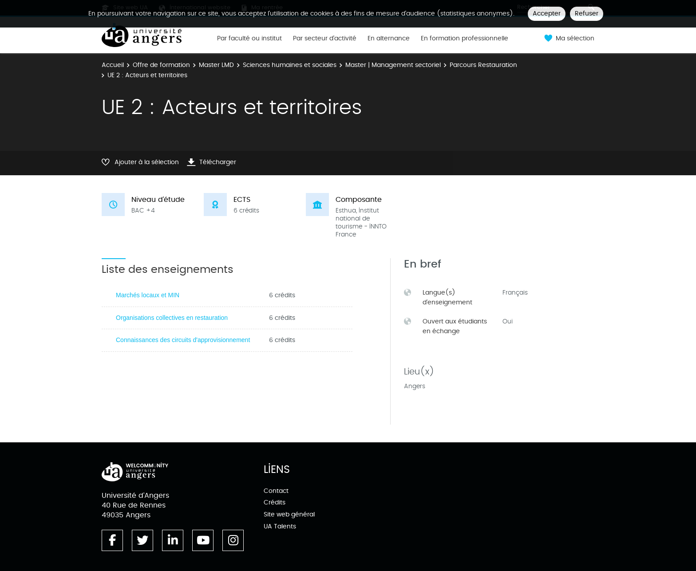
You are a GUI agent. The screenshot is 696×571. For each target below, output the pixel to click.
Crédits (274, 502)
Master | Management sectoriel (393, 65)
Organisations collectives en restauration (172, 317)
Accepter (547, 13)
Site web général (289, 514)
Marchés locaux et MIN (147, 295)
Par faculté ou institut (249, 38)
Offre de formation (161, 65)
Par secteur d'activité (324, 38)
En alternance (389, 38)
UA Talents (280, 526)
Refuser (586, 13)
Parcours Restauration (483, 65)
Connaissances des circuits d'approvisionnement (183, 339)
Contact (276, 491)
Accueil (113, 65)
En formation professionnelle (464, 38)
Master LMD (216, 65)
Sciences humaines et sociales (289, 65)
